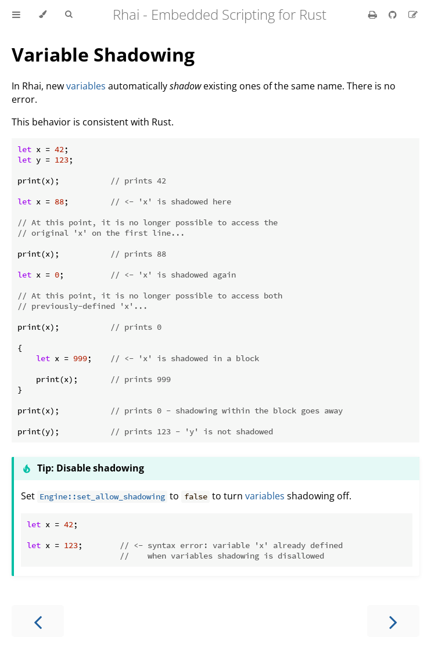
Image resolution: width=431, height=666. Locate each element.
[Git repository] (394, 14)
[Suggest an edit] (413, 14)
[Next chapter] (393, 621)
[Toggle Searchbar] (68, 14)
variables (86, 86)
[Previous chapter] (38, 621)
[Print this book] (374, 14)
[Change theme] (43, 14)
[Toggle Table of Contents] (16, 14)
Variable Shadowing (103, 54)
